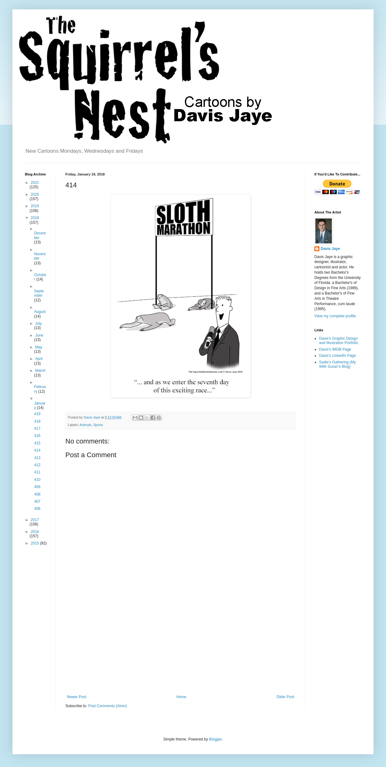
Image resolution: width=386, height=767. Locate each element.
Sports (98, 425)
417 (37, 428)
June (39, 335)
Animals (85, 425)
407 (37, 501)
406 (37, 508)
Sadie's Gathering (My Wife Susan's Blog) (337, 364)
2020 (35, 194)
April (39, 359)
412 (37, 465)
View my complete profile (335, 316)
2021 (35, 182)
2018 (35, 218)
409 (37, 487)
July (38, 323)
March (40, 370)
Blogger (215, 739)
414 (37, 450)
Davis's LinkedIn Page (337, 355)
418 (37, 421)
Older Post (285, 697)
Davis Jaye (330, 249)
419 (37, 414)
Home (181, 697)
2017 (35, 520)
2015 (35, 543)
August (39, 311)
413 (37, 458)
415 (37, 443)
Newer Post (76, 697)
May (38, 347)
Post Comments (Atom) (107, 706)
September (39, 293)
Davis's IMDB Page (335, 349)
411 (37, 472)
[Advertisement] (180, 643)
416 (37, 436)
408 (37, 494)
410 (37, 479)
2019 (35, 206)
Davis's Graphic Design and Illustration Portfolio (338, 340)
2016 (35, 532)
